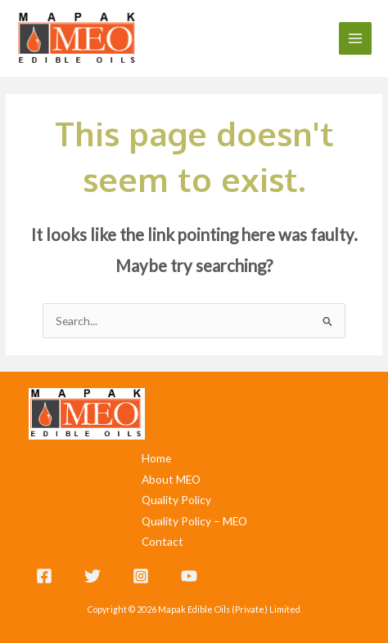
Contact (162, 541)
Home (156, 458)
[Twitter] (92, 576)
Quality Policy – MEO (194, 521)
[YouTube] (189, 576)
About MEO (171, 479)
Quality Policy (176, 500)
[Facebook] (44, 576)
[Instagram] (140, 576)
